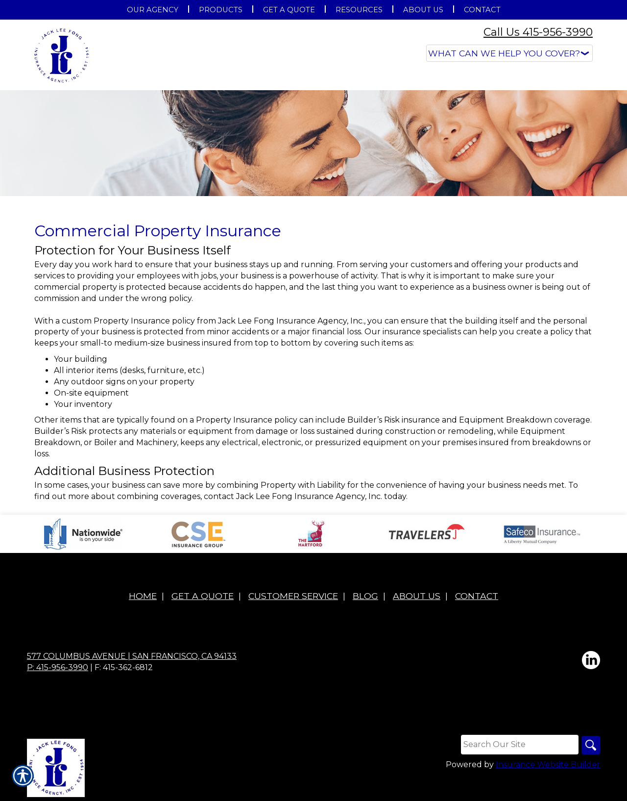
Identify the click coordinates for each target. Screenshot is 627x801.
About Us (416, 596)
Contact (476, 596)
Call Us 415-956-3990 (538, 32)
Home (143, 596)
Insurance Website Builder (548, 765)
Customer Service (293, 596)
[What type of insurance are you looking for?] (509, 53)
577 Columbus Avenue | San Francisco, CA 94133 (132, 656)
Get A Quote (202, 596)
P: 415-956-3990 (57, 667)
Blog (365, 596)
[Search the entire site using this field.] (519, 744)
